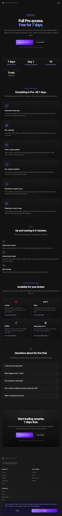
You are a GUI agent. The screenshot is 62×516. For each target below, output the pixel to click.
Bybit (33, 475)
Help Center (5, 497)
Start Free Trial (25, 42)
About (3, 491)
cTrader (34, 472)
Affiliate (4, 478)
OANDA (34, 480)
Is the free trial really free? (14, 366)
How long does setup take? (14, 381)
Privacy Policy (35, 506)
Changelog (5, 480)
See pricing (40, 42)
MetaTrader (35, 478)
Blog (3, 494)
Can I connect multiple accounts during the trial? (21, 388)
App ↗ (4, 483)
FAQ (3, 500)
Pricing (4, 475)
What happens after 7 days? (14, 373)
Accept (44, 510)
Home (3, 472)
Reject (17, 510)
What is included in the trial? (14, 396)
